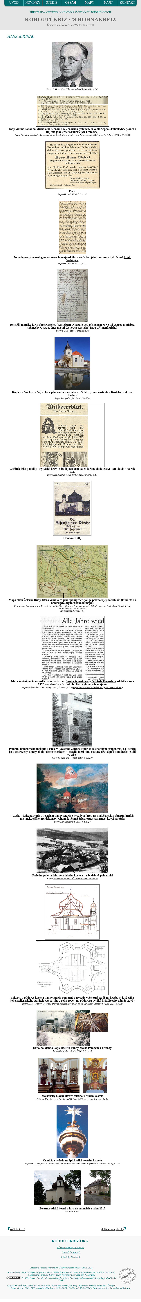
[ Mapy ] (75, 1252)
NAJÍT (108, 2)
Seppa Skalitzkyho (112, 128)
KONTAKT (127, 2)
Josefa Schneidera (77, 681)
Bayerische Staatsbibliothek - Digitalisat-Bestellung (97, 687)
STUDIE (51, 2)
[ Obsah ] (66, 1252)
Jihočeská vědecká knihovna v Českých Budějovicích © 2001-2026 (61, 1267)
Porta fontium (81, 331)
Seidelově (93, 875)
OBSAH (70, 2)
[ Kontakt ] (74, 1257)
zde (95, 131)
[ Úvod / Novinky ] (66, 1247)
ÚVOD (13, 2)
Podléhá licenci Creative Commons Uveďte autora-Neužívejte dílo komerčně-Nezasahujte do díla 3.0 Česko (61, 1279)
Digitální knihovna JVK (72, 611)
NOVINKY (32, 2)
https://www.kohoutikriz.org (117, 1288)
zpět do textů (17, 1229)
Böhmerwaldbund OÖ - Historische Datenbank (75, 878)
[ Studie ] (79, 1247)
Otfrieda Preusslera (103, 681)
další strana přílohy (113, 1229)
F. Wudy (47, 1004)
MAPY (89, 2)
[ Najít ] (65, 1257)
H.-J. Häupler (34, 1004)
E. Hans (56, 89)
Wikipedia (65, 398)
